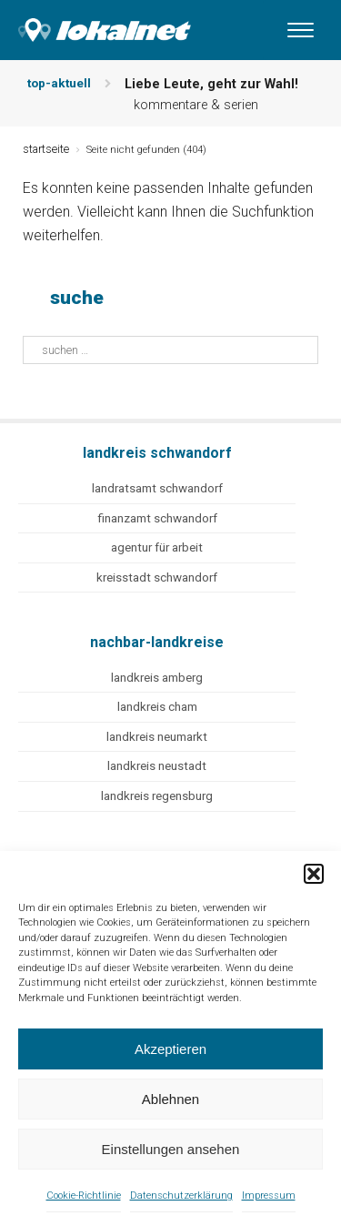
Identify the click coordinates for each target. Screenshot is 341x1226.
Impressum (269, 1195)
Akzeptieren (170, 1049)
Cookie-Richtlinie (83, 1195)
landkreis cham (157, 707)
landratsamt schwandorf (157, 488)
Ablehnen (170, 1099)
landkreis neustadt (156, 766)
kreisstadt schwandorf (156, 577)
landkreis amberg (157, 677)
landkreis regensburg (157, 796)
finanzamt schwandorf (157, 518)
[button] (314, 874)
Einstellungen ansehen (171, 1149)
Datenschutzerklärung (181, 1195)
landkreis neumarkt (156, 737)
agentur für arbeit (157, 547)
